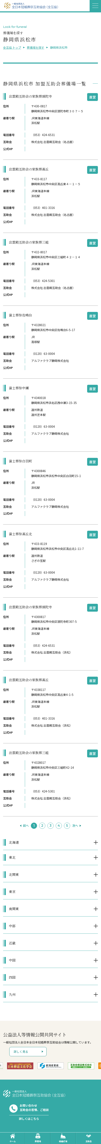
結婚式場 (63, 1138)
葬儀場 (38, 1138)
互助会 (88, 1138)
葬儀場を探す (35, 47)
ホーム (13, 1138)
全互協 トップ (12, 47)
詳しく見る (21, 1051)
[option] (20, 1065)
